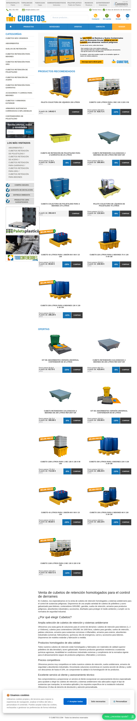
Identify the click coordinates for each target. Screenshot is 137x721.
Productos (29, 27)
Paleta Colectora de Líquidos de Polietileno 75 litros (109, 205)
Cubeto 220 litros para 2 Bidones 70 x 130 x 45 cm (109, 256)
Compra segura (22, 185)
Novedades (55, 27)
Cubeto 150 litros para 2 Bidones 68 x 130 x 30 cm (109, 513)
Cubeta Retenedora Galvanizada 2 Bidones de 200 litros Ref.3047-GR (109, 154)
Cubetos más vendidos (17, 38)
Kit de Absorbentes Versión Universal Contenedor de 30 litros (60, 361)
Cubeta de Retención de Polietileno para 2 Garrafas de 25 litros (60, 154)
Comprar (75, 112)
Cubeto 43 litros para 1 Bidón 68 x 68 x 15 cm (60, 256)
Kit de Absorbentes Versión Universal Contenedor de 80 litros (109, 412)
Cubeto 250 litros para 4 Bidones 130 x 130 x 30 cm (60, 306)
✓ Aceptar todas (75, 701)
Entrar (118, 17)
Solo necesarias (98, 701)
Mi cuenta (107, 17)
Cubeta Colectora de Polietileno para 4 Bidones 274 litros (60, 205)
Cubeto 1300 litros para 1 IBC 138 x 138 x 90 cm (60, 463)
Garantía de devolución (22, 190)
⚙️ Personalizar (120, 701)
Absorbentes (12, 43)
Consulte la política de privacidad (16, 136)
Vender (121, 27)
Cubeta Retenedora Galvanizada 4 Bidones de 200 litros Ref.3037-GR (109, 361)
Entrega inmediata (21, 195)
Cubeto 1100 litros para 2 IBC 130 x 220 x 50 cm (109, 103)
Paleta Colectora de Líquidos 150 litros (60, 102)
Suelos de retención (16, 49)
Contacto (95, 17)
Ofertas (78, 27)
